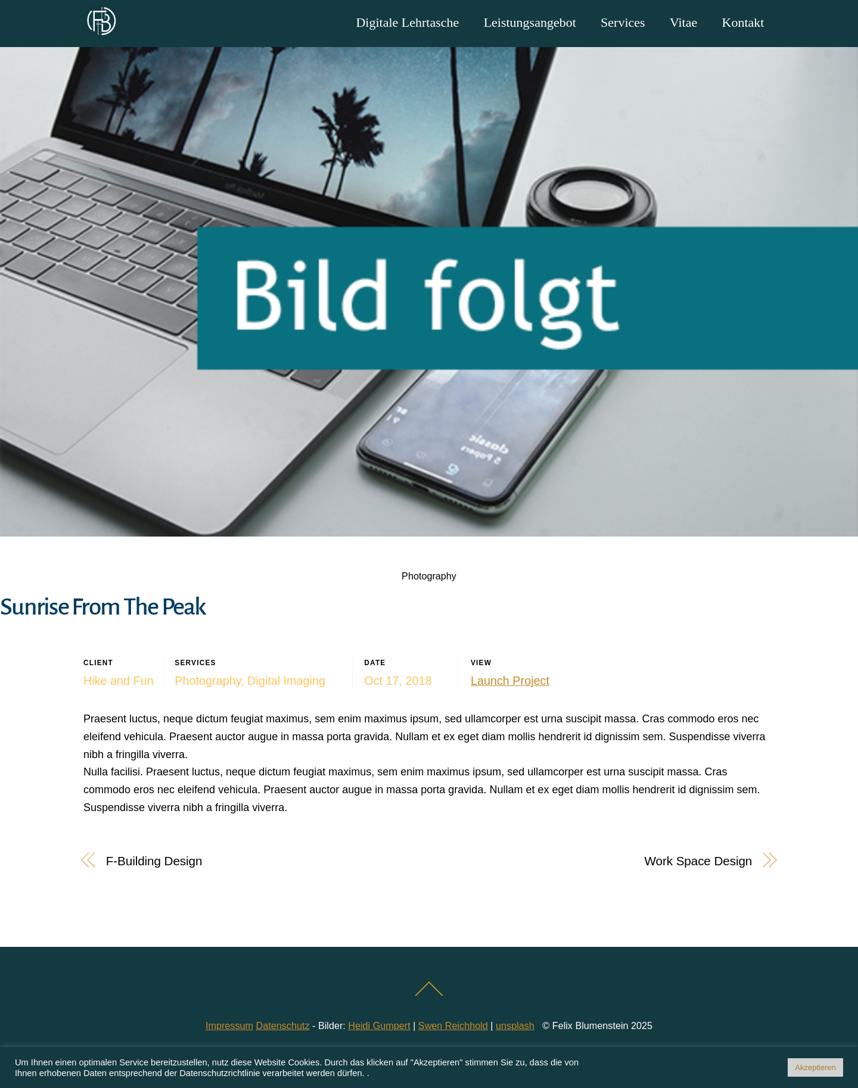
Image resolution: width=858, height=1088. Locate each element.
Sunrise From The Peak (103, 607)
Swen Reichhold (453, 1025)
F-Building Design (154, 861)
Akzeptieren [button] (815, 1067)
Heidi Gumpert (379, 1025)
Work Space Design (699, 861)
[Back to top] (429, 995)
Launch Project (510, 680)
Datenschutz (283, 1025)
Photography (429, 576)
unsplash (515, 1025)
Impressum (229, 1025)
